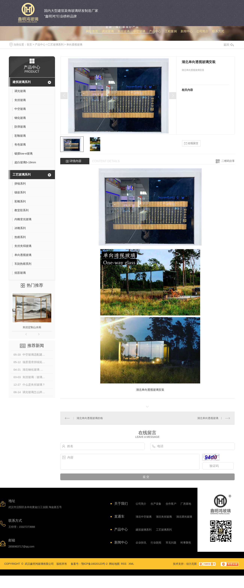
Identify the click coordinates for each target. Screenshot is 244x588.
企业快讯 (141, 542)
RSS (124, 563)
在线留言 (191, 143)
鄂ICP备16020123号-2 (94, 563)
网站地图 (114, 563)
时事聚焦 (186, 542)
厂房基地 (186, 503)
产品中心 (40, 44)
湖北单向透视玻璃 (207, 418)
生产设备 (156, 503)
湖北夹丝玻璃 (164, 516)
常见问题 (171, 542)
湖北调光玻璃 (184, 516)
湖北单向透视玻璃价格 (90, 418)
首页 (29, 44)
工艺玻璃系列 (55, 44)
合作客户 (171, 503)
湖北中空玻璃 (143, 516)
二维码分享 (228, 160)
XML (131, 563)
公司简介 (141, 503)
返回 (229, 44)
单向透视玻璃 (74, 44)
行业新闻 (156, 542)
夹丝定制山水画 (32, 327)
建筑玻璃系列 (22, 82)
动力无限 (191, 563)
